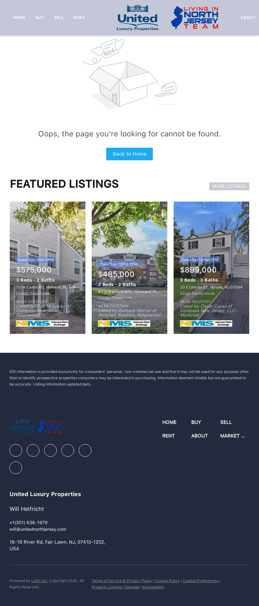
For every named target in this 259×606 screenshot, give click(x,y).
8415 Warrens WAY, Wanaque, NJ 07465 (134, 291)
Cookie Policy (167, 581)
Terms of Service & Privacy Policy (122, 581)
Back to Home (130, 154)
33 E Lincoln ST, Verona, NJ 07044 (211, 287)
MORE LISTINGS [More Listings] (229, 186)
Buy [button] (39, 17)
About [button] (248, 17)
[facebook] (15, 450)
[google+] (15, 467)
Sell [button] (59, 17)
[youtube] (85, 450)
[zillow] (50, 450)
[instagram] (67, 450)
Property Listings (107, 587)
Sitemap (132, 587)
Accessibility (153, 587)
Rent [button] (79, 17)
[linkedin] (33, 450)
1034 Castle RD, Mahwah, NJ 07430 (48, 287)
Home (19, 17)
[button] (176, 422)
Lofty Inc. (40, 581)
